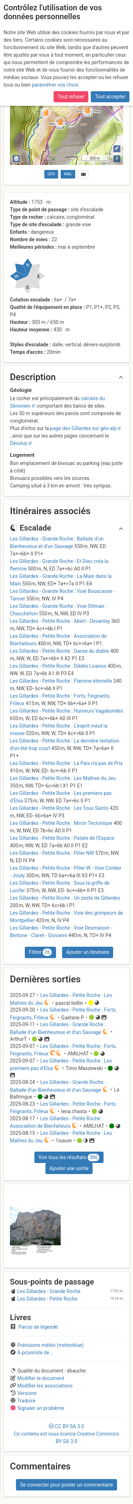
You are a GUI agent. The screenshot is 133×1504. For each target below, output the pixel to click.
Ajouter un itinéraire (87, 952)
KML (68, 174)
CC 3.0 (66, 1433)
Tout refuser (70, 96)
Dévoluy (18, 443)
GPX (51, 174)
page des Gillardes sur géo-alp (83, 428)
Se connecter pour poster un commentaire (66, 1485)
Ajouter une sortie (68, 1168)
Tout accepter (110, 96)
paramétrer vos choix (55, 85)
